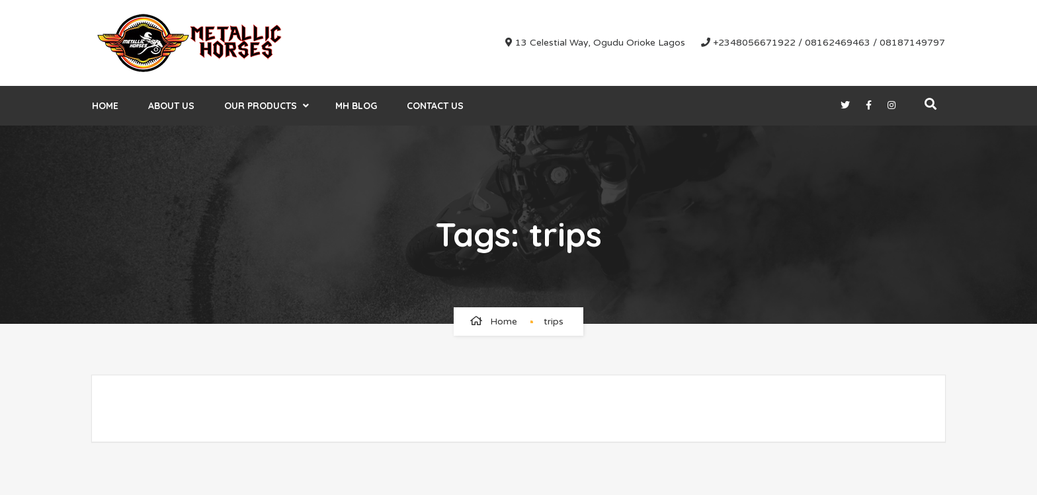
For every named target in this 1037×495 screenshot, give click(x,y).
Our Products (260, 106)
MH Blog (356, 106)
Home (105, 106)
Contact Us (435, 106)
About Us (171, 106)
